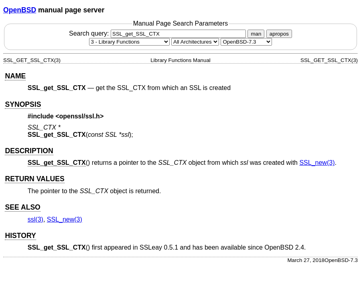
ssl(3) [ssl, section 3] (35, 219)
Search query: (158, 33)
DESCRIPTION (29, 151)
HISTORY (20, 236)
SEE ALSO (22, 207)
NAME (15, 76)
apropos (279, 34)
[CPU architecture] (195, 42)
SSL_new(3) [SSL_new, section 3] (317, 162)
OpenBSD (19, 10)
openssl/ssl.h (79, 116)
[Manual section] (129, 42)
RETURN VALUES (34, 179)
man (256, 34)
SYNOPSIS (23, 104)
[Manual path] (246, 42)
